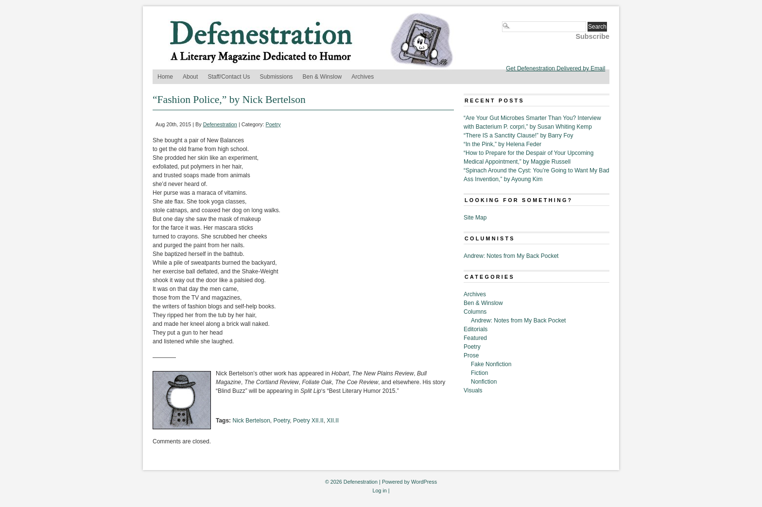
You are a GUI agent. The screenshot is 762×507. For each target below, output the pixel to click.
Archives (362, 76)
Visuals (473, 390)
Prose (471, 355)
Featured (475, 338)
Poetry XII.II (308, 420)
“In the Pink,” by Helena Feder (502, 144)
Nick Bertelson (251, 420)
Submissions (276, 76)
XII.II (333, 420)
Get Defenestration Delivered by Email (555, 68)
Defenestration (220, 124)
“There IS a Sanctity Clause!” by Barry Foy (518, 135)
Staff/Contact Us (229, 76)
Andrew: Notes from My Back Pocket (511, 256)
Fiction (479, 373)
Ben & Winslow (322, 76)
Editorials (475, 329)
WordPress (424, 482)
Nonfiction (484, 381)
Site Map (475, 217)
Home (165, 76)
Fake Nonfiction (491, 364)
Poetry (273, 124)
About (190, 76)
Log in (379, 490)
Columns (475, 311)
